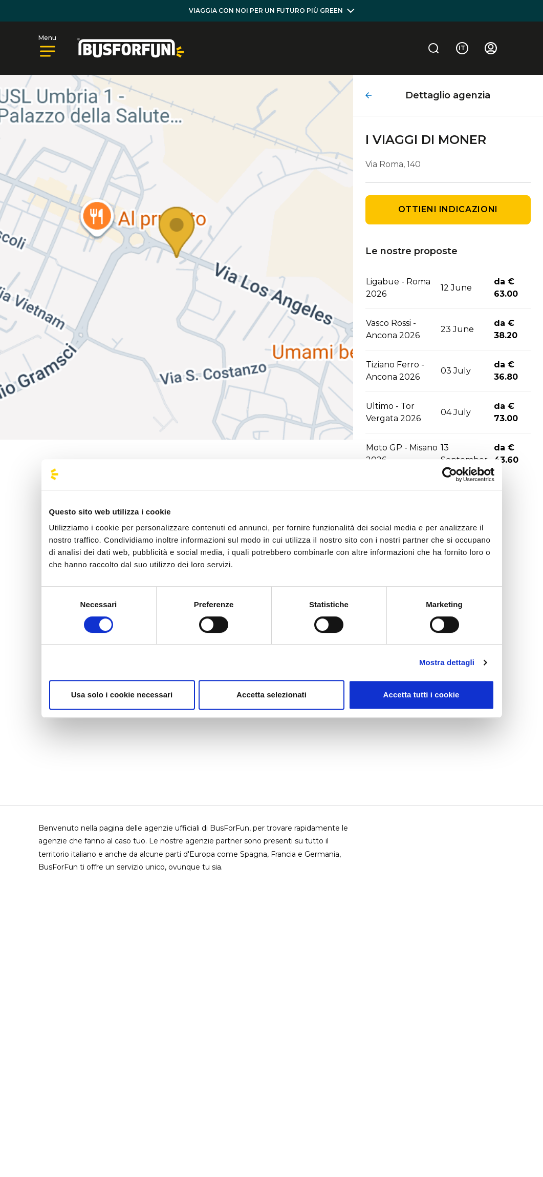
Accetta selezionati (271, 694)
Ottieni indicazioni (448, 209)
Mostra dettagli (446, 662)
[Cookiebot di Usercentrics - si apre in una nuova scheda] (449, 474)
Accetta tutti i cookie (421, 694)
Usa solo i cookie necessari (122, 694)
